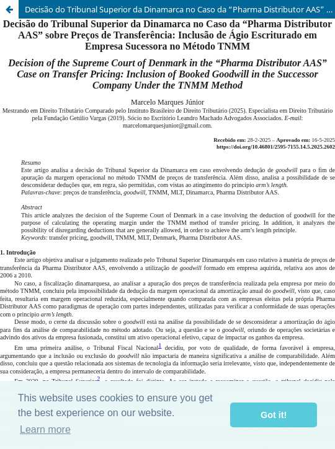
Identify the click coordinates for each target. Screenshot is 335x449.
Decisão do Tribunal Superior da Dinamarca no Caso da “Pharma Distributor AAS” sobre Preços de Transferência (180, 9)
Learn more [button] (45, 429)
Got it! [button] (274, 415)
